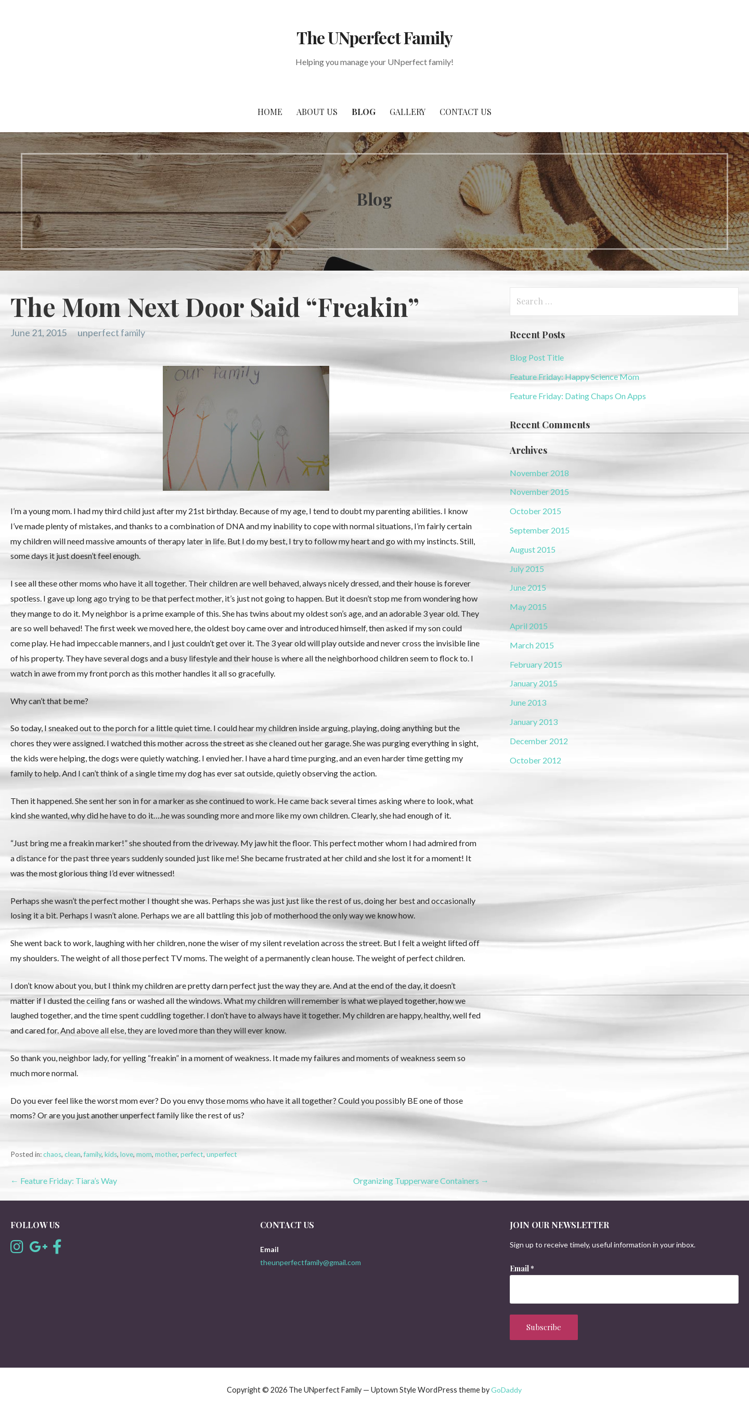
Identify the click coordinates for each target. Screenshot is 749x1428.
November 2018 (539, 473)
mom (144, 1154)
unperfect (221, 1154)
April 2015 (529, 626)
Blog (364, 111)
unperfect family (111, 332)
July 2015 (527, 568)
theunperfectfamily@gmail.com (310, 1262)
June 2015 (528, 587)
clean (72, 1154)
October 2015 (535, 511)
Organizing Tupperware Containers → (421, 1180)
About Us (317, 111)
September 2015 (540, 530)
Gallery (407, 111)
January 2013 (534, 721)
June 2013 (528, 702)
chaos (52, 1154)
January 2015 (534, 683)
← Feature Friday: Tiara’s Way (63, 1180)
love (126, 1154)
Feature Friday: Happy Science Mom (574, 376)
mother (166, 1154)
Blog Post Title (537, 357)
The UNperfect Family (374, 37)
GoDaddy (506, 1389)
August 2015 (533, 549)
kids (111, 1154)
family (92, 1154)
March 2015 (532, 645)
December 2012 (539, 741)
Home (269, 111)
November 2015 (539, 491)
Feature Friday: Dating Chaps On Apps (578, 396)
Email (522, 1268)
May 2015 (528, 606)
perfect (191, 1154)
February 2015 (536, 664)
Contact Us (466, 111)
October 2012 (535, 760)
